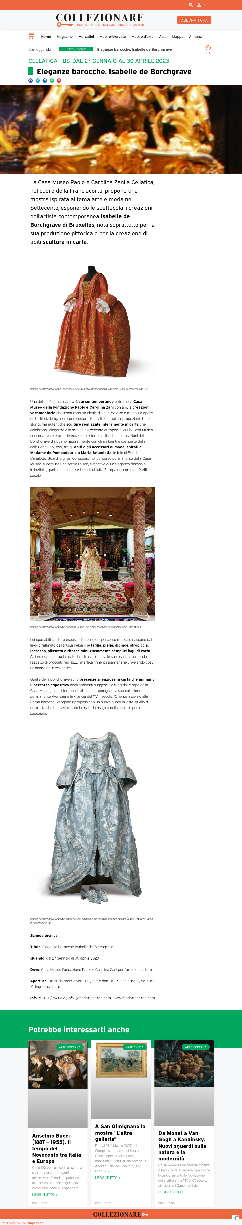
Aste (163, 36)
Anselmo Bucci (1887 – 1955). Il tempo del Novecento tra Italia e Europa (56, 1147)
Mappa (177, 36)
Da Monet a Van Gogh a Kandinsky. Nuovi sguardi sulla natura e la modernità (182, 1145)
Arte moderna (76, 49)
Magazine (65, 36)
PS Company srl (32, 1223)
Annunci (196, 36)
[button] (30, 80)
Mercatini (86, 36)
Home (46, 36)
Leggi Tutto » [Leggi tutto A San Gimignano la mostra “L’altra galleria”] (107, 1177)
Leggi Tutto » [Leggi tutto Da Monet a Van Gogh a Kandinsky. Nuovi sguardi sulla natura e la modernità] (170, 1191)
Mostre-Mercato (113, 36)
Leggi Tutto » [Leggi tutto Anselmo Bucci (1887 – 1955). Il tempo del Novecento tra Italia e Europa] (44, 1194)
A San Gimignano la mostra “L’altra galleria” (120, 1132)
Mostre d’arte (143, 36)
